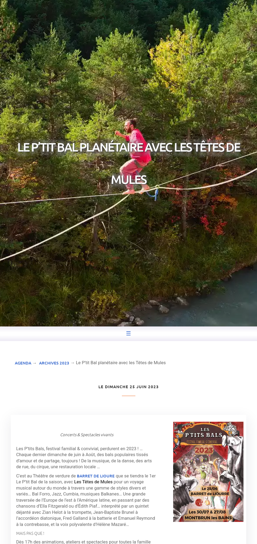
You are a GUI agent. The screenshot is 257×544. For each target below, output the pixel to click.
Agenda (23, 363)
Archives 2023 (54, 363)
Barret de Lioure (96, 475)
